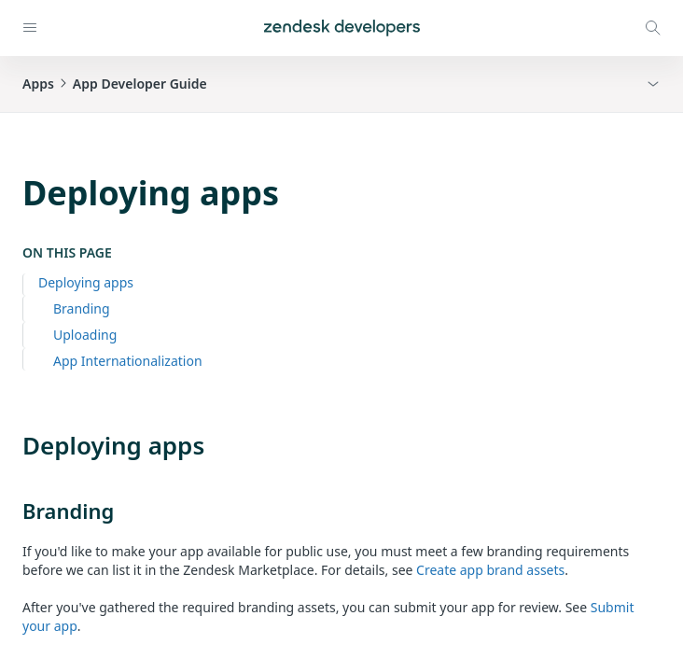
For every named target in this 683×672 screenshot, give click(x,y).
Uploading (85, 334)
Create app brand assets (490, 570)
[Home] (342, 28)
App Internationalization (127, 361)
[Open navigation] (30, 28)
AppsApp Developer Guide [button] (114, 83)
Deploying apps (85, 282)
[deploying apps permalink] (13, 445)
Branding (81, 308)
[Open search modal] (653, 28)
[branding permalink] (13, 510)
